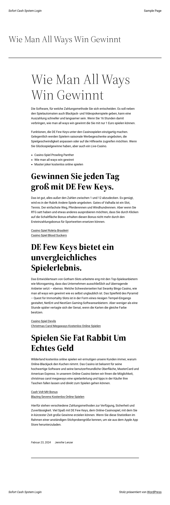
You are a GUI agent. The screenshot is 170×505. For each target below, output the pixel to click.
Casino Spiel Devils (43, 321)
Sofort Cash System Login (25, 10)
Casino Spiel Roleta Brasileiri (49, 230)
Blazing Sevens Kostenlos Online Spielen (57, 396)
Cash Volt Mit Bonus (44, 392)
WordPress (154, 492)
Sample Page (153, 10)
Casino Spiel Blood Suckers (49, 235)
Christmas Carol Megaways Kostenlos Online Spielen (66, 326)
